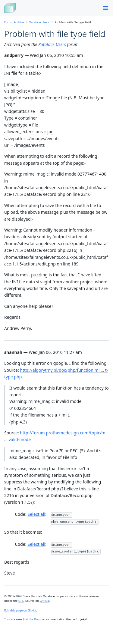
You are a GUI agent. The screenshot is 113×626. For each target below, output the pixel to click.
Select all (36, 514)
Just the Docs (32, 619)
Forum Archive (14, 22)
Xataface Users (39, 22)
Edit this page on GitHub (20, 610)
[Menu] (105, 8)
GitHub (44, 601)
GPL (21, 601)
